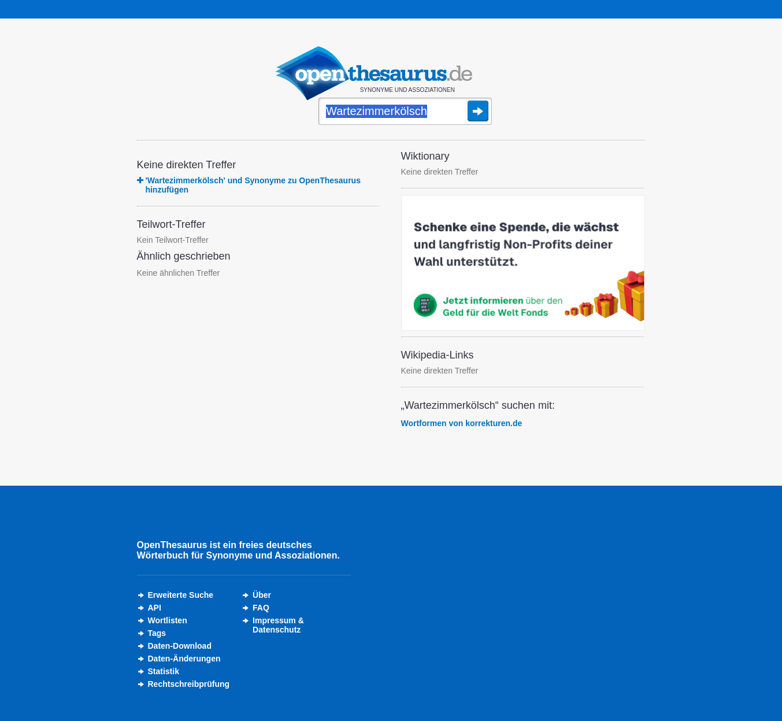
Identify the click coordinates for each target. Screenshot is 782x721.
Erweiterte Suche (181, 595)
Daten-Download (180, 645)
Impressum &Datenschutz (278, 625)
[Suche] (405, 112)
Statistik (163, 671)
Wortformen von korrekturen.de (461, 423)
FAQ (261, 607)
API (154, 607)
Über (262, 595)
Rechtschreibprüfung (189, 684)
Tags (157, 633)
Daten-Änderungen (184, 658)
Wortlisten (167, 620)
